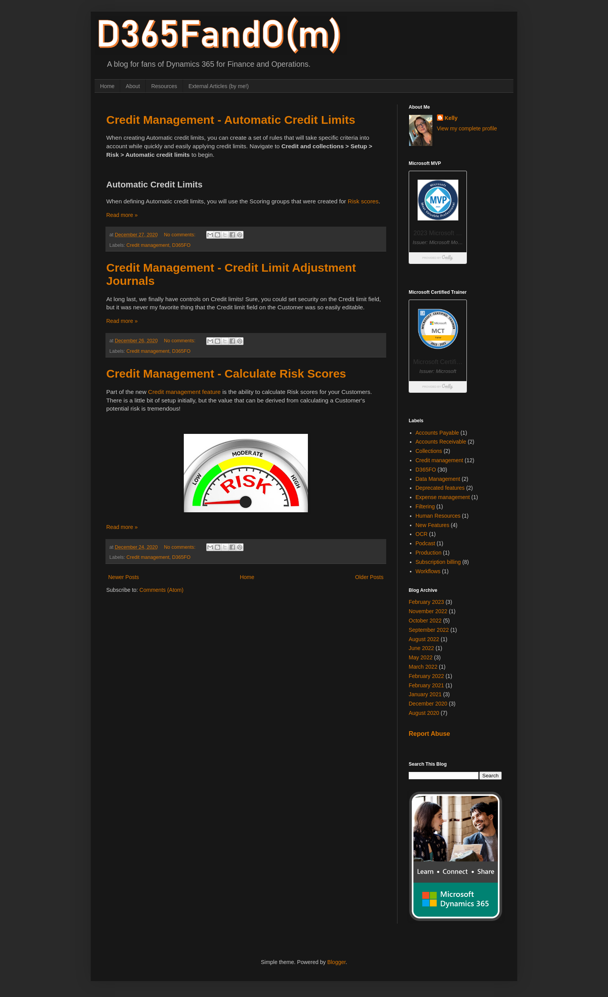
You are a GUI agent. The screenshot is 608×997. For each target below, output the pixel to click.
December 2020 (428, 704)
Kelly (451, 118)
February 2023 (426, 602)
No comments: (180, 235)
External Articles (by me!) (218, 86)
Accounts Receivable (441, 442)
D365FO (181, 245)
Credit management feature (184, 391)
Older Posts (369, 577)
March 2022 (423, 667)
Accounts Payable (437, 433)
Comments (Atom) (162, 590)
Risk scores (363, 201)
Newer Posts (123, 577)
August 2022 (424, 639)
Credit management (147, 245)
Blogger (336, 962)
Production (429, 553)
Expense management (443, 497)
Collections (429, 451)
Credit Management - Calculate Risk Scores (226, 373)
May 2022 (420, 657)
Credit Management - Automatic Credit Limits (230, 119)
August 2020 (424, 713)
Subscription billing (438, 562)
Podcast (425, 543)
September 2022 (429, 630)
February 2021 (426, 685)
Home (107, 86)
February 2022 (426, 676)
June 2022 (421, 648)
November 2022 (428, 611)
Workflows (428, 571)
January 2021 (425, 694)
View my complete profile (467, 128)
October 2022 (425, 620)
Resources (164, 86)
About (133, 86)
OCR (422, 534)
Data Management (438, 479)
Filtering (425, 506)
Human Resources (438, 516)
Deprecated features (440, 488)
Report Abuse (429, 733)
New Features (432, 525)
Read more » (122, 215)
